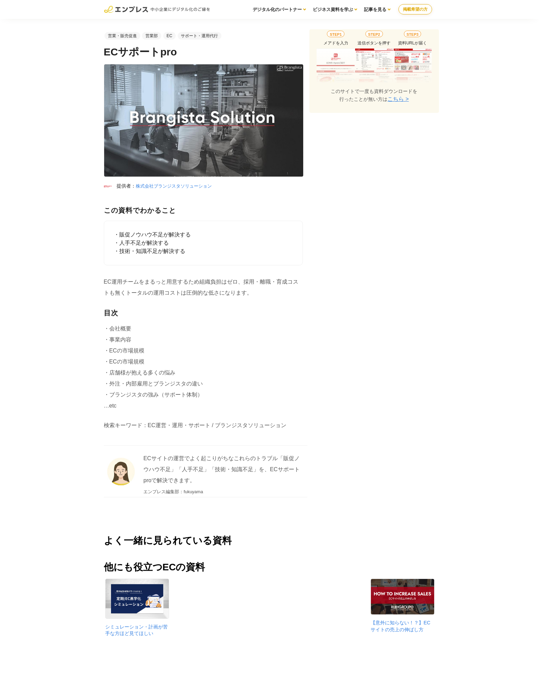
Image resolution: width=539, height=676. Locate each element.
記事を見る (375, 9)
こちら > (398, 99)
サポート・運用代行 (199, 35)
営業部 (151, 35)
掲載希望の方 (415, 9)
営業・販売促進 (122, 35)
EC (169, 35)
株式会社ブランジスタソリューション (174, 186)
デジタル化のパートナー (277, 9)
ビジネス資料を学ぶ (333, 9)
